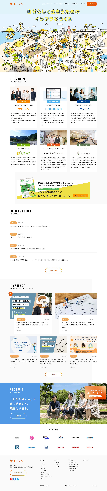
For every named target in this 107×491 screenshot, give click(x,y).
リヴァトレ (43, 466)
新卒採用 (72, 470)
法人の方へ (68, 4)
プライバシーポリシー (45, 485)
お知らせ (61, 4)
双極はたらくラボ (45, 474)
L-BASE (43, 478)
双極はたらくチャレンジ (47, 476)
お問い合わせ (91, 4)
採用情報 (74, 4)
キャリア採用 (73, 468)
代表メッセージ (73, 462)
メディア (58, 464)
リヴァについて (46, 4)
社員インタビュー (74, 464)
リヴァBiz (43, 470)
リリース (58, 466)
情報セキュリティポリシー (71, 485)
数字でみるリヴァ (74, 466)
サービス (53, 4)
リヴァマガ (82, 4)
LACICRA (43, 468)
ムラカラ (43, 472)
